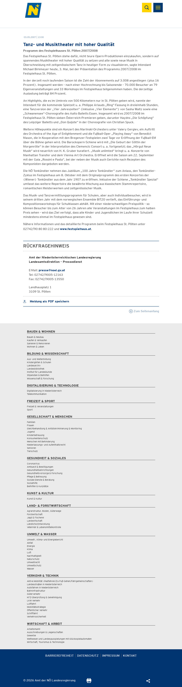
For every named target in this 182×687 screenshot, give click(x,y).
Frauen (30, 425)
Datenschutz (88, 655)
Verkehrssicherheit (36, 616)
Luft (29, 552)
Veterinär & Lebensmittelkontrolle (44, 527)
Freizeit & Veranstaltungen (40, 406)
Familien (31, 422)
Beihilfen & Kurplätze (37, 486)
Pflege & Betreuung (37, 476)
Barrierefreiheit (59, 655)
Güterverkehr (33, 593)
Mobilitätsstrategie (36, 607)
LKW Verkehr (33, 600)
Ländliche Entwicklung (38, 524)
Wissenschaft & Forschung (40, 378)
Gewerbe (31, 635)
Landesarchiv (34, 365)
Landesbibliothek (35, 368)
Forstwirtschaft (34, 514)
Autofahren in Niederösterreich (42, 587)
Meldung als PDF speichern (46, 301)
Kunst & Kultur (34, 498)
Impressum (111, 655)
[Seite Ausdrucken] (89, 682)
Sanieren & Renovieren (38, 343)
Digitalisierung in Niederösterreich (44, 390)
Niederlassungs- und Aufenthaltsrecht (46, 444)
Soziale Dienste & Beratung (40, 479)
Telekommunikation (37, 394)
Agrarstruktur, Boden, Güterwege (44, 510)
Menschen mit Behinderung (41, 441)
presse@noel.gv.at (52, 270)
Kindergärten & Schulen (39, 362)
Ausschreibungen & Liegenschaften (45, 632)
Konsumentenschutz (37, 438)
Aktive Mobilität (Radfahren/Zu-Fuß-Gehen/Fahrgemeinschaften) (60, 581)
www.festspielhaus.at (75, 229)
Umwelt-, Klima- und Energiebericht (45, 539)
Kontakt (130, 655)
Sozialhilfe (32, 483)
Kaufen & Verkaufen (37, 340)
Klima (30, 549)
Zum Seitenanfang (144, 311)
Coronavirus (33, 463)
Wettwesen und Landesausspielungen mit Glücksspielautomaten (59, 638)
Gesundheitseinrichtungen (40, 470)
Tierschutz (32, 451)
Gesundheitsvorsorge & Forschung (44, 473)
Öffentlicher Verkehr (37, 610)
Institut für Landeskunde (39, 371)
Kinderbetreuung (35, 435)
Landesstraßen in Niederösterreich (44, 584)
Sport (30, 409)
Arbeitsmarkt (33, 629)
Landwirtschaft (34, 520)
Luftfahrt (31, 603)
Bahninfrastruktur (36, 590)
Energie (31, 546)
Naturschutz (33, 559)
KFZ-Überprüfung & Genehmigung (44, 597)
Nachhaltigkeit (34, 555)
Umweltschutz (34, 565)
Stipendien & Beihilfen (38, 375)
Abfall (30, 542)
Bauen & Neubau (35, 337)
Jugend (31, 431)
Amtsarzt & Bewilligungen (40, 466)
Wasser (30, 568)
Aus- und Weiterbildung (39, 359)
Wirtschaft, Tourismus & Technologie (45, 642)
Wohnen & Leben (35, 346)
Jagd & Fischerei (35, 517)
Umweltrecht (33, 562)
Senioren (31, 447)
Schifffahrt (32, 613)
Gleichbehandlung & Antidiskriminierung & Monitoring (54, 428)
